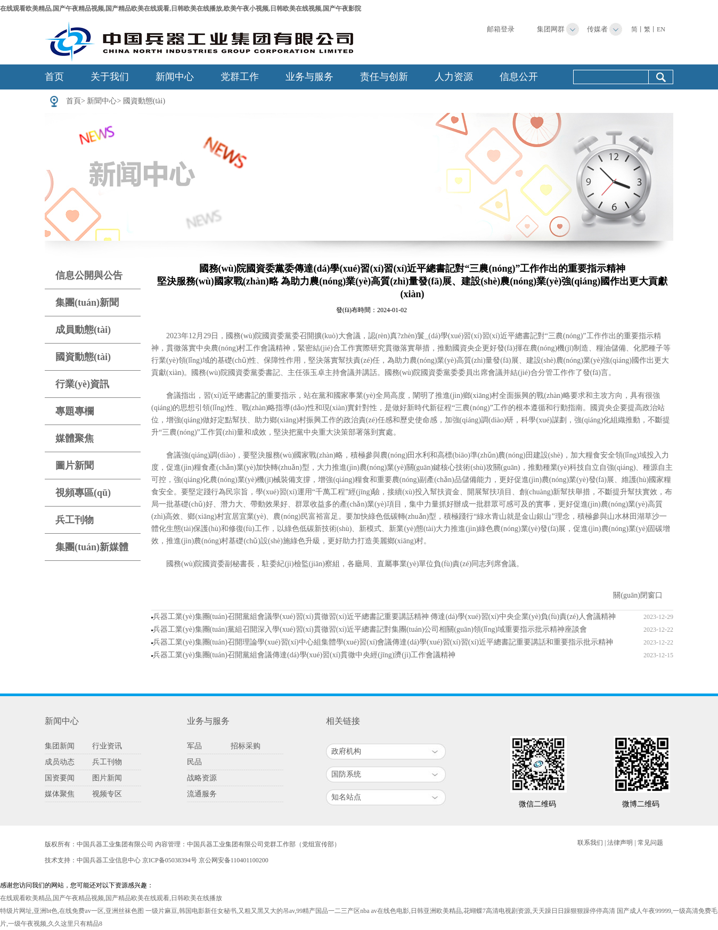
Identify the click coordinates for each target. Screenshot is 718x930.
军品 (194, 746)
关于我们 (110, 76)
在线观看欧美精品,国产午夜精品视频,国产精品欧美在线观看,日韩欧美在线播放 (111, 898)
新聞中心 (102, 101)
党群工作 (240, 76)
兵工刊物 (74, 520)
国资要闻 (60, 778)
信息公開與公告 (89, 275)
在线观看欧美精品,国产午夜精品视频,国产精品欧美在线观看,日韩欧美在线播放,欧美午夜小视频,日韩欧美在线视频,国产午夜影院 (180, 8)
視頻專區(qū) (83, 492)
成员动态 (60, 762)
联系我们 (590, 842)
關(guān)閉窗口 (638, 595)
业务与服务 (309, 76)
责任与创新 (384, 76)
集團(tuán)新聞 (87, 302)
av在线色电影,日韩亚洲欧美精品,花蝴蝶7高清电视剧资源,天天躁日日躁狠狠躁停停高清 (493, 911)
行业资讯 (107, 746)
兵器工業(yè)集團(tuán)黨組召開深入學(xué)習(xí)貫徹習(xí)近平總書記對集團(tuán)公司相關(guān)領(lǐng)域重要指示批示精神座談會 (370, 629)
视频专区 (107, 794)
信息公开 (519, 76)
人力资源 (454, 76)
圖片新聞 (74, 465)
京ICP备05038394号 (169, 860)
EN (661, 29)
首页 (54, 76)
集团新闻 (60, 746)
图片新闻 (107, 778)
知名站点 (346, 797)
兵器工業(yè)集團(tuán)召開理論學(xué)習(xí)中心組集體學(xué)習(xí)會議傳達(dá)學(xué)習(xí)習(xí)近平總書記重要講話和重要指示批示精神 (383, 642)
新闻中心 (175, 76)
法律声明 (620, 842)
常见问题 (650, 842)
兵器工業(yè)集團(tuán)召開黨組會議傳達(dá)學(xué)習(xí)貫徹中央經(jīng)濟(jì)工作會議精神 (304, 655)
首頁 (73, 101)
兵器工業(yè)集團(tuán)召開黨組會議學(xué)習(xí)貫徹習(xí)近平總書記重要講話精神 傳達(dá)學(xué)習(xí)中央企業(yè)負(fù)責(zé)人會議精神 (384, 617)
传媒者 (597, 29)
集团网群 (551, 29)
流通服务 (202, 794)
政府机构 (346, 751)
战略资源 (202, 778)
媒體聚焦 (74, 438)
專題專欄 (74, 411)
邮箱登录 (501, 29)
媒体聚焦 (60, 794)
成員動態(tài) (83, 329)
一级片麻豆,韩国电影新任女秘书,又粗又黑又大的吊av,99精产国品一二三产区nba (257, 911)
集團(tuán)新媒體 (91, 547)
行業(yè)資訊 (82, 384)
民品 (194, 762)
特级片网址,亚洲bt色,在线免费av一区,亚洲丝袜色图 (72, 911)
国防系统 (346, 774)
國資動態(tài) (144, 101)
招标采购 (245, 746)
